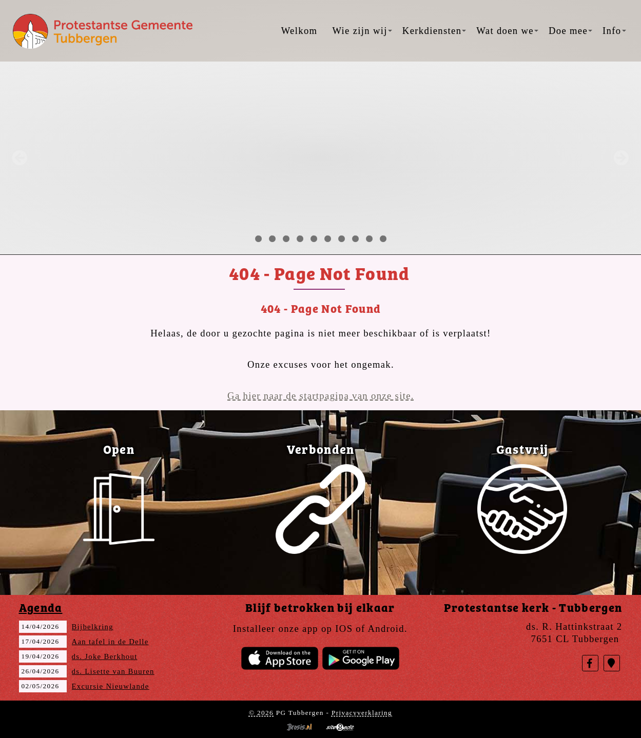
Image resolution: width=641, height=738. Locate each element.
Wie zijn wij (362, 30)
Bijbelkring (92, 627)
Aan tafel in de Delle (110, 641)
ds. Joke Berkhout (105, 656)
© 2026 (261, 712)
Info (614, 30)
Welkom (299, 30)
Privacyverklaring (362, 712)
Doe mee (570, 30)
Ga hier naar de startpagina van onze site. (320, 395)
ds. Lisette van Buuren (113, 671)
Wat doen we (507, 30)
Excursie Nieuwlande (110, 686)
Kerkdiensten (434, 30)
